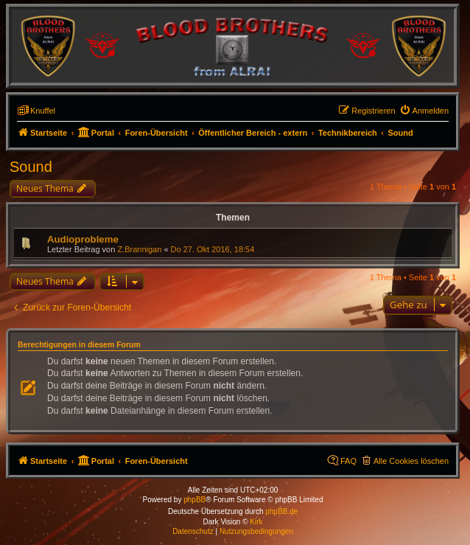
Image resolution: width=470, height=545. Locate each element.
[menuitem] (424, 110)
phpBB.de (281, 511)
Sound (31, 167)
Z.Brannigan (139, 249)
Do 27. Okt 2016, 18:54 (213, 249)
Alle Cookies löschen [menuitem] (411, 461)
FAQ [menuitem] (348, 461)
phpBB (194, 500)
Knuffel (42, 110)
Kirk (256, 522)
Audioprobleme (83, 239)
